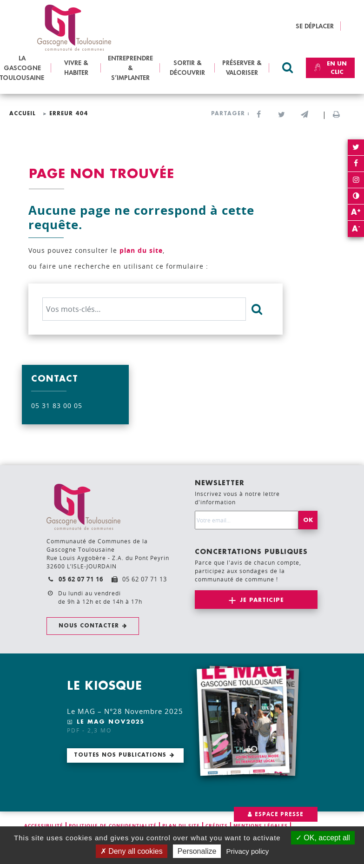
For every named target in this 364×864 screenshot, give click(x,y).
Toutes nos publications (120, 755)
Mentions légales (260, 825)
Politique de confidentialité (113, 825)
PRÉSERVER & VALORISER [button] (242, 67)
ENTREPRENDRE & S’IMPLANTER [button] (130, 68)
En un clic (329, 68)
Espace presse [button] (279, 814)
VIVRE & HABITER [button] (76, 67)
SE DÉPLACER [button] (315, 26)
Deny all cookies (131, 851)
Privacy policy (247, 851)
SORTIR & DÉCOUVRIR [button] (187, 67)
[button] (304, 115)
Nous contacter (89, 625)
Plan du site (181, 825)
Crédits (216, 825)
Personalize (197, 851)
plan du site (141, 250)
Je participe (262, 600)
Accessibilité (43, 825)
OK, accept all (323, 838)
